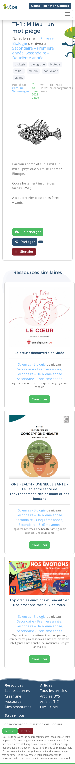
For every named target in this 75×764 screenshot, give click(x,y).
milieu (19, 71)
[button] (40, 242)
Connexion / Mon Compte (50, 6)
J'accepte (10, 731)
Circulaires (49, 707)
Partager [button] (25, 241)
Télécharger (28, 232)
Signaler (24, 251)
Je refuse (26, 731)
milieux (33, 71)
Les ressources (17, 690)
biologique (38, 64)
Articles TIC (49, 701)
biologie (20, 64)
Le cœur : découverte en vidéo (39, 353)
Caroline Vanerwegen (20, 89)
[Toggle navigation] (67, 14)
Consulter (39, 399)
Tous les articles (53, 690)
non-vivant (50, 71)
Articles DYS (50, 696)
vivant (19, 77)
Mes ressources (18, 707)
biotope (55, 64)
